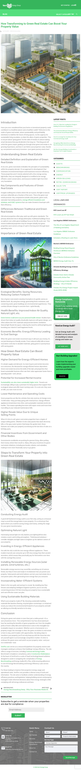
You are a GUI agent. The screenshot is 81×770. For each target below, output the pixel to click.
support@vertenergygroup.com (14, 749)
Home (31, 731)
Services (32, 739)
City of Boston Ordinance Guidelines (66, 257)
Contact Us (33, 752)
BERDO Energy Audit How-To (64, 261)
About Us (32, 748)
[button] (76, 5)
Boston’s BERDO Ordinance (64, 244)
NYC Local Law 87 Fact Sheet (64, 215)
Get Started (65, 5)
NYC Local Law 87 (60, 210)
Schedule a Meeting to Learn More (66, 238)
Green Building (15, 31)
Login (73, 5)
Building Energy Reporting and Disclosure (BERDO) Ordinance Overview (64, 250)
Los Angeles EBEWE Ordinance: (65, 220)
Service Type (49, 740)
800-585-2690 (9, 730)
